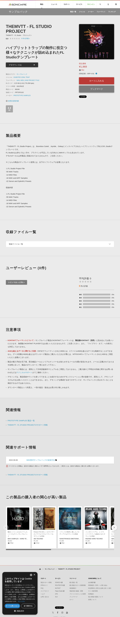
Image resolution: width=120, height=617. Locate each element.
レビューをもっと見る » (16, 282)
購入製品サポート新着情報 (77, 585)
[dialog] (20, 593)
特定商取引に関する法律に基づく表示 (99, 588)
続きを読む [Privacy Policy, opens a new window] (21, 601)
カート (71, 599)
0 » (25, 38)
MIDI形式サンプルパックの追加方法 (40, 460)
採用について (92, 599)
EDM (23, 77)
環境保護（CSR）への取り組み (97, 585)
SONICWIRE (18, 4)
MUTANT (57, 588)
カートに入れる (96, 81)
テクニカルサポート (24, 372)
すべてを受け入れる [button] (12, 606)
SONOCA (58, 582)
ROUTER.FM (59, 585)
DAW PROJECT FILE (32, 80)
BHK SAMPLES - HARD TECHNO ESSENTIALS (24, 539)
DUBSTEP (17, 77)
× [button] (34, 575)
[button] (114, 527)
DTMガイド (44, 585)
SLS (56, 597)
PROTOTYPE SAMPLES (22, 95)
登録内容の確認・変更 (76, 591)
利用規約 (91, 594)
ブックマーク (96, 89)
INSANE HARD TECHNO (94, 539)
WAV (18, 80)
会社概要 (91, 582)
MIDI (22, 80)
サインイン (91, 4)
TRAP (28, 77)
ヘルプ (43, 594)
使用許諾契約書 (12, 101)
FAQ (42, 588)
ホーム (40, 569)
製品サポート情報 (46, 582)
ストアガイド (45, 591)
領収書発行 (72, 588)
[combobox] (31, 575)
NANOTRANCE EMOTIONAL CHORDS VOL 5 (75, 539)
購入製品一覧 (73, 582)
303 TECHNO (38, 539)
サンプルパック (22, 74)
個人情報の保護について (95, 597)
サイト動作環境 (93, 591)
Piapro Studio (59, 591)
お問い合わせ (45, 597)
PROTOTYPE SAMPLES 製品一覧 (21, 421)
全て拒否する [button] (28, 606)
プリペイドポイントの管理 (77, 594)
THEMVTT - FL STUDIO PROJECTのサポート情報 (28, 425)
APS (56, 594)
